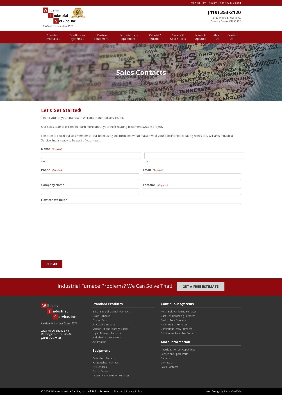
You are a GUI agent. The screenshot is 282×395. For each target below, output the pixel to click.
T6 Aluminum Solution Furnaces (110, 375)
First (43, 161)
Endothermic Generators (106, 337)
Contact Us (233, 37)
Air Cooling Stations (103, 324)
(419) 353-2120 (224, 12)
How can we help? (54, 200)
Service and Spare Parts (174, 354)
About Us (217, 37)
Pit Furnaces (99, 367)
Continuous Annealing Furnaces (179, 333)
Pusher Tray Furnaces (173, 320)
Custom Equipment (101, 37)
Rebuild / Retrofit (155, 37)
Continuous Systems (77, 37)
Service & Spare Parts (178, 37)
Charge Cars (99, 320)
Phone (52, 170)
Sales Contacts (169, 367)
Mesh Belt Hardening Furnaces (179, 311)
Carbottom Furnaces (104, 358)
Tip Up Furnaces (101, 371)
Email (153, 170)
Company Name (52, 185)
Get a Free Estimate (201, 286)
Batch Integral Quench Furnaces (111, 311)
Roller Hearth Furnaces (174, 324)
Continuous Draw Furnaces (176, 328)
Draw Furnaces (101, 316)
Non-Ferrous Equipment (129, 37)
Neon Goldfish (232, 391)
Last (147, 161)
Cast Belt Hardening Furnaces (178, 316)
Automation (99, 341)
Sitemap (118, 391)
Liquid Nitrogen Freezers (106, 333)
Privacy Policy (134, 391)
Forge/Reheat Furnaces (106, 362)
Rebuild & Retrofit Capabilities (178, 349)
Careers (165, 358)
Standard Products (52, 37)
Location (155, 185)
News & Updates (200, 37)
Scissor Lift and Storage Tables (110, 328)
